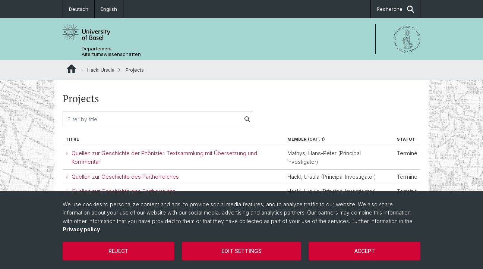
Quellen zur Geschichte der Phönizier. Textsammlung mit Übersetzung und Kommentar (164, 157)
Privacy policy (81, 229)
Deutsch (78, 9)
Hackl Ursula (100, 70)
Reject (118, 251)
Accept (364, 251)
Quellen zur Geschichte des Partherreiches (125, 176)
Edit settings (241, 251)
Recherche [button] (395, 9)
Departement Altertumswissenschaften (111, 51)
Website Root (71, 69)
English (109, 9)
